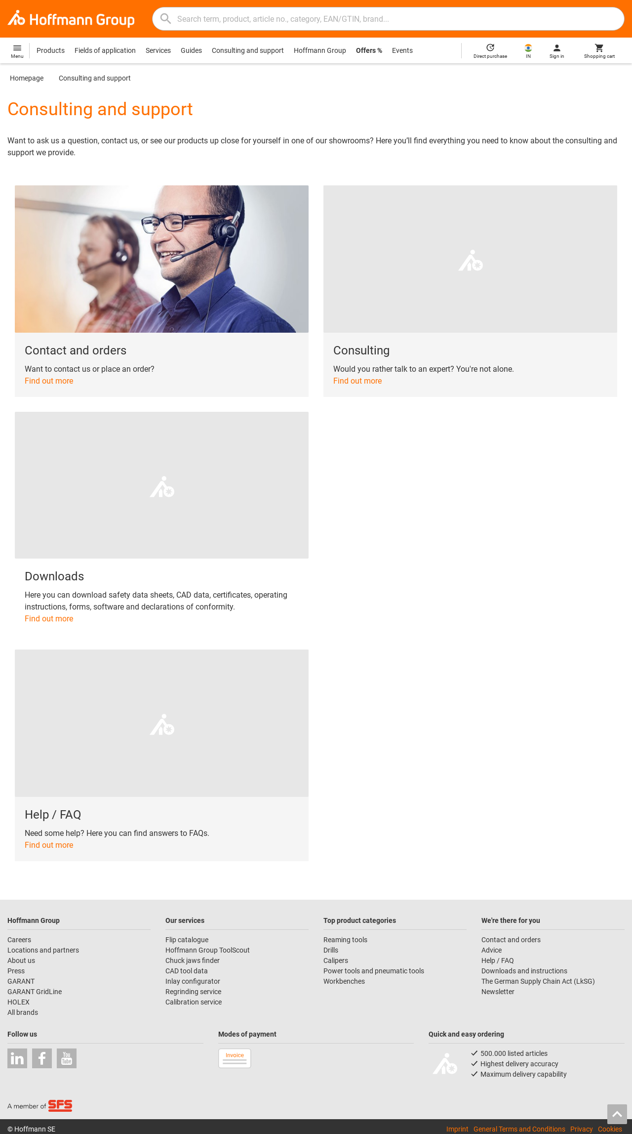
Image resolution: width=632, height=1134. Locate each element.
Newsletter (497, 992)
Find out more (49, 381)
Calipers (335, 960)
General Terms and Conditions (519, 1129)
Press (16, 971)
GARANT (21, 981)
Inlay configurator (192, 981)
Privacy (581, 1129)
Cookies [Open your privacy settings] (610, 1129)
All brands (22, 1012)
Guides (191, 50)
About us (21, 960)
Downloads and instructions (524, 971)
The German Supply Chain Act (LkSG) (538, 981)
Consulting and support (248, 50)
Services (158, 50)
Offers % (369, 50)
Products (51, 50)
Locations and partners (43, 950)
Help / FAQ (497, 960)
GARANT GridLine (34, 992)
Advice (491, 950)
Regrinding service (193, 992)
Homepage (26, 78)
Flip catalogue (186, 940)
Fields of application (105, 50)
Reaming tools (345, 940)
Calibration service (193, 1002)
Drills (330, 950)
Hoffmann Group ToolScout (207, 950)
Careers (19, 940)
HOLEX (18, 1002)
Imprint (457, 1129)
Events (402, 50)
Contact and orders (511, 940)
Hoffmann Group (320, 50)
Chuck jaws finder (192, 960)
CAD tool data (186, 971)
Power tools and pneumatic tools (373, 971)
